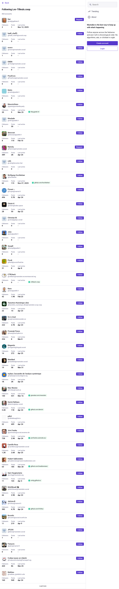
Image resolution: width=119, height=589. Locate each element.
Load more (42, 586)
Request (79, 19)
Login (102, 49)
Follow (80, 34)
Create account (102, 43)
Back (5, 3)
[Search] (102, 4)
